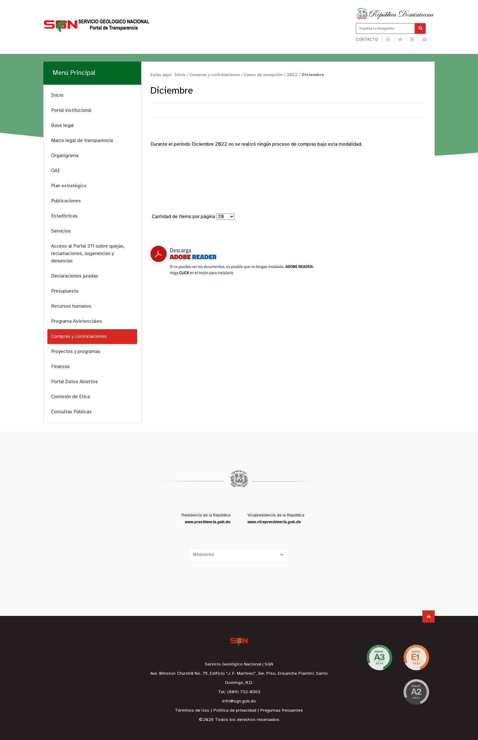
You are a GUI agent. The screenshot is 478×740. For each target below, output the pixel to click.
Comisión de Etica (70, 396)
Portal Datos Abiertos (74, 381)
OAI (55, 170)
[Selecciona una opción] (239, 555)
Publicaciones (66, 201)
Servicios (61, 231)
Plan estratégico (68, 185)
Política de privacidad (234, 710)
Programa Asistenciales (76, 321)
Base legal (62, 125)
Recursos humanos (71, 306)
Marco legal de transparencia (82, 140)
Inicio (57, 95)
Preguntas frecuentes (281, 710)
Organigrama (64, 155)
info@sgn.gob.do (239, 701)
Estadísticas (64, 216)
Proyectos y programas (75, 351)
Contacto (367, 40)
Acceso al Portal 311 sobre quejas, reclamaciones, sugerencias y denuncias (88, 254)
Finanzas (60, 366)
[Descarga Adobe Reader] (231, 260)
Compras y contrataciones (79, 336)
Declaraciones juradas (74, 276)
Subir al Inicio (429, 616)
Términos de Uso (192, 710)
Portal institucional (71, 110)
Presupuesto (64, 291)
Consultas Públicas (71, 411)
